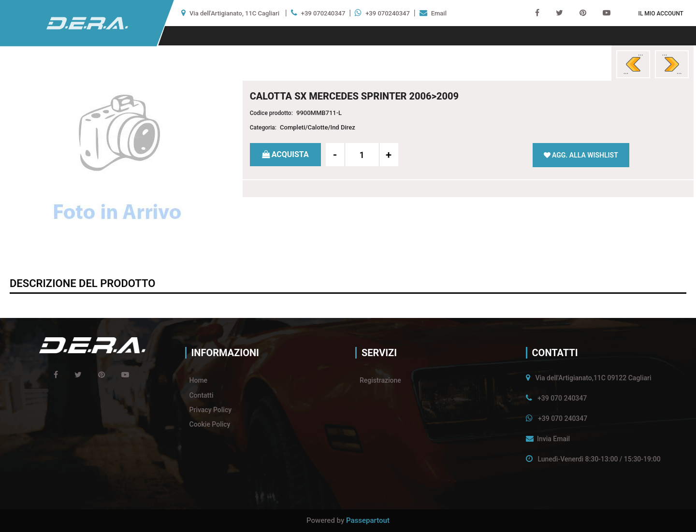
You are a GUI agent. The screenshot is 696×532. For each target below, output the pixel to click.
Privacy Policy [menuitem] (210, 410)
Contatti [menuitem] (201, 395)
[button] (117, 160)
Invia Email (553, 439)
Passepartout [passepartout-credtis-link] (368, 520)
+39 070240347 (323, 13)
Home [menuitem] (198, 380)
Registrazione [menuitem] (380, 380)
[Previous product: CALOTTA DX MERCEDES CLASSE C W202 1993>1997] (633, 64)
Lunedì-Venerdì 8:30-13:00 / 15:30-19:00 (598, 459)
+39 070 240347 (562, 398)
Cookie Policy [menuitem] (210, 424)
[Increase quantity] (388, 154)
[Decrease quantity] (335, 154)
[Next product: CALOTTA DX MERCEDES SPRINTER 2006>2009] (672, 64)
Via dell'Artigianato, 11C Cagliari (234, 13)
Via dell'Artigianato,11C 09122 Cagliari (593, 378)
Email (439, 13)
